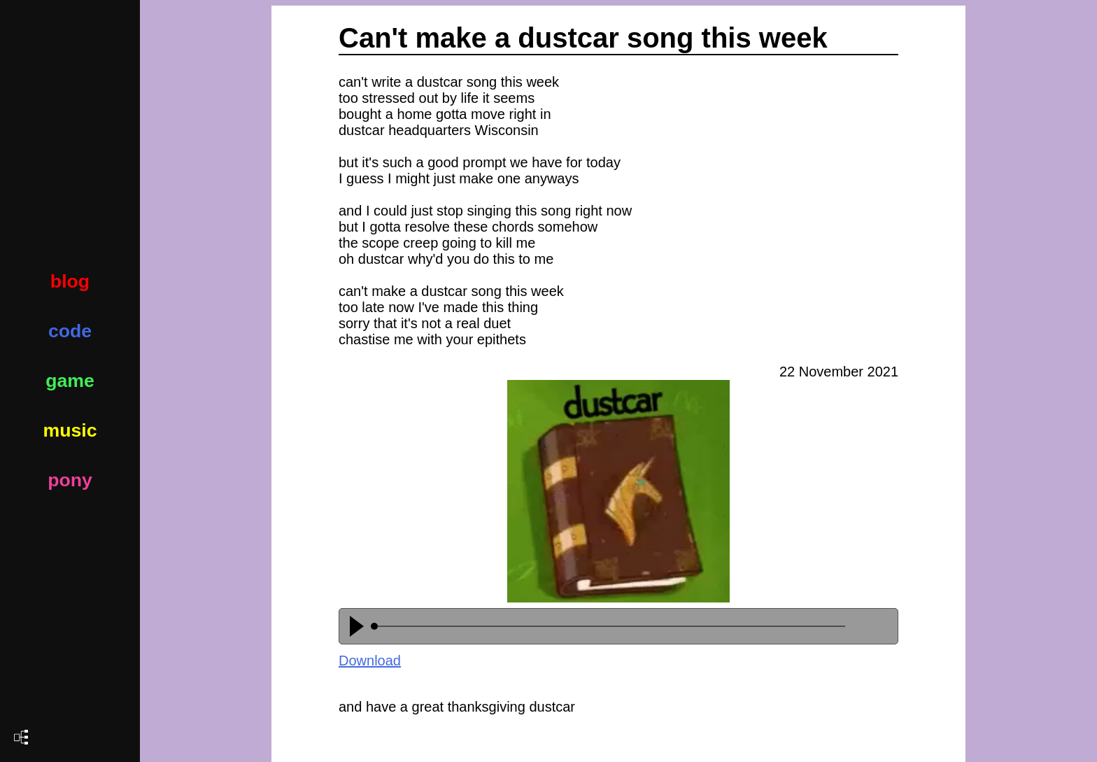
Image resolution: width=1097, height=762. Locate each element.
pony (70, 480)
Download (370, 660)
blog (70, 281)
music (70, 430)
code (70, 330)
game (69, 380)
